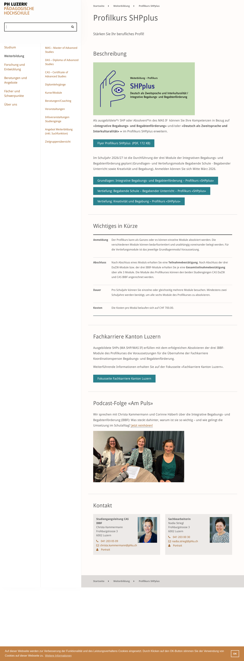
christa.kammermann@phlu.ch (118, 545)
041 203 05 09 (109, 541)
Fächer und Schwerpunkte (14, 93)
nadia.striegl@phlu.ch (185, 541)
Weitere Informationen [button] (58, 655)
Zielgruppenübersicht (57, 141)
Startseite (98, 6)
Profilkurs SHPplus (149, 6)
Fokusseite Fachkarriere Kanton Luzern (124, 378)
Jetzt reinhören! (141, 425)
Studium (10, 47)
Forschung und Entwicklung (14, 67)
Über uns (10, 104)
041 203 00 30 (181, 537)
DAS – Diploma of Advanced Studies (61, 62)
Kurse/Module (53, 92)
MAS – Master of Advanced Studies (61, 50)
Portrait (105, 549)
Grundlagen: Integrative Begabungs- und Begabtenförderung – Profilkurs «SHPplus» (155, 180)
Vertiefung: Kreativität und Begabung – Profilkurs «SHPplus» (138, 201)
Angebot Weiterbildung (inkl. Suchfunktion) (59, 131)
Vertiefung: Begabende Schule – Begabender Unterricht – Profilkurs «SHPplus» (151, 191)
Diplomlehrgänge (55, 84)
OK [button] (235, 653)
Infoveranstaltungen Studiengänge (57, 119)
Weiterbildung (14, 56)
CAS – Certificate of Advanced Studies (56, 74)
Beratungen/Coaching (58, 100)
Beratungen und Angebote (15, 80)
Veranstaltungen (55, 109)
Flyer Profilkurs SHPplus (123, 143)
